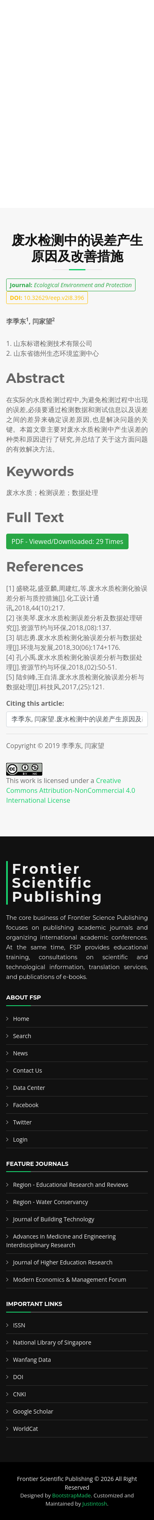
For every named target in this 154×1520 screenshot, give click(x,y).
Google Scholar (33, 1411)
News (20, 1053)
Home (21, 1019)
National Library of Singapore (52, 1342)
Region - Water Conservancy (50, 1202)
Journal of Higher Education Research (63, 1262)
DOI (18, 1377)
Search (22, 1036)
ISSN (19, 1325)
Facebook (26, 1105)
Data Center (29, 1088)
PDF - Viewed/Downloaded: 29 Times (67, 541)
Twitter (22, 1122)
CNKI (19, 1394)
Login (20, 1139)
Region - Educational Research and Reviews (71, 1184)
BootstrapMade (71, 1495)
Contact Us (27, 1070)
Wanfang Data (32, 1359)
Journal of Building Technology (53, 1219)
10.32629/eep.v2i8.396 (47, 298)
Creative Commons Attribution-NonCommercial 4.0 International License (70, 790)
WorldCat (25, 1428)
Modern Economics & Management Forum (69, 1279)
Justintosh (95, 1503)
